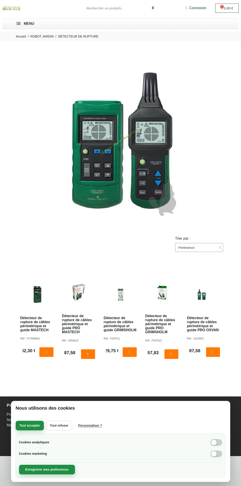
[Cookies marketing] (216, 453)
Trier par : (183, 238)
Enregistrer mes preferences (47, 469)
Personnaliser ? (90, 425)
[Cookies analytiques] (216, 442)
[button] (227, 8)
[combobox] (112, 8)
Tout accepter (29, 425)
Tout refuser (59, 425)
